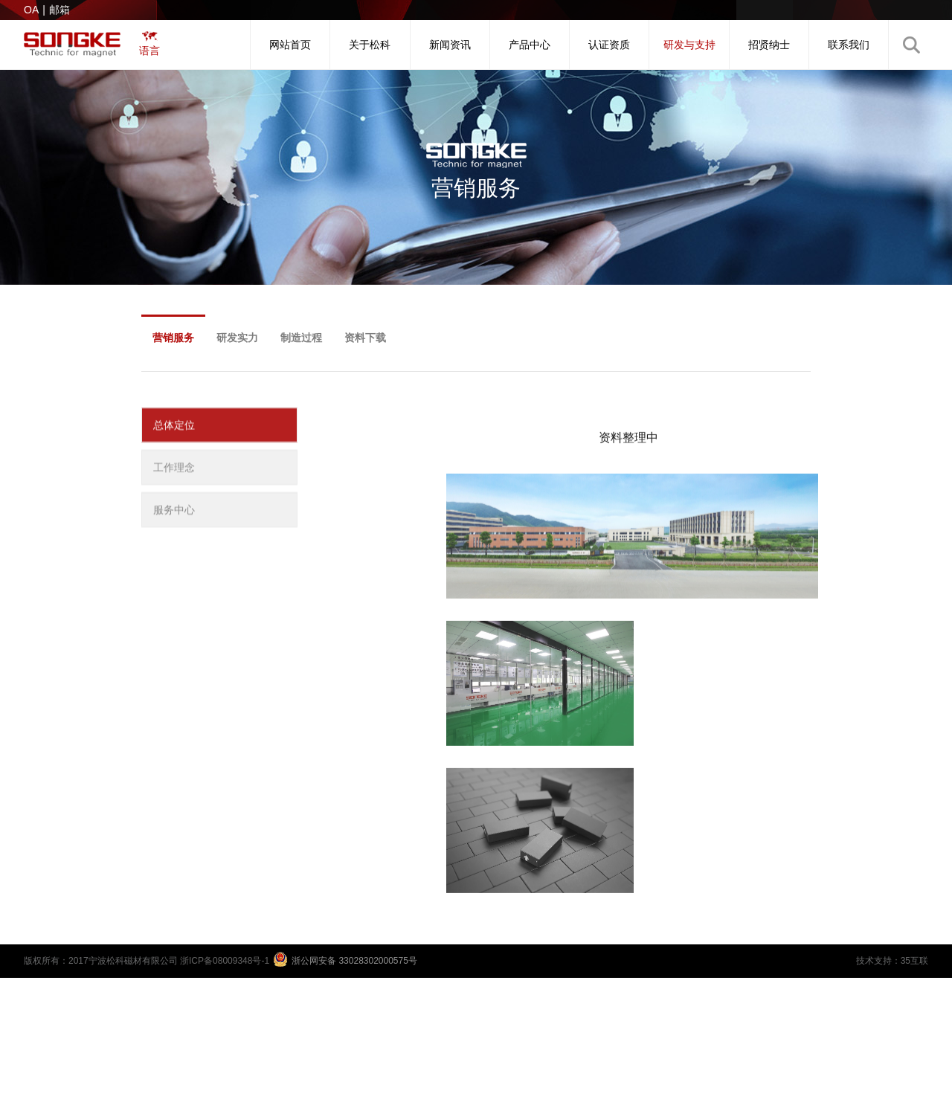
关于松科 (369, 45)
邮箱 (59, 10)
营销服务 (173, 338)
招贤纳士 (769, 45)
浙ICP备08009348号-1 (224, 961)
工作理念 (174, 471)
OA (31, 10)
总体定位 (174, 428)
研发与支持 (689, 45)
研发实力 (237, 338)
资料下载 (365, 338)
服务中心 (174, 513)
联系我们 (848, 45)
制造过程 (301, 338)
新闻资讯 (450, 45)
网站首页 (290, 45)
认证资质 (609, 45)
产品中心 (529, 45)
